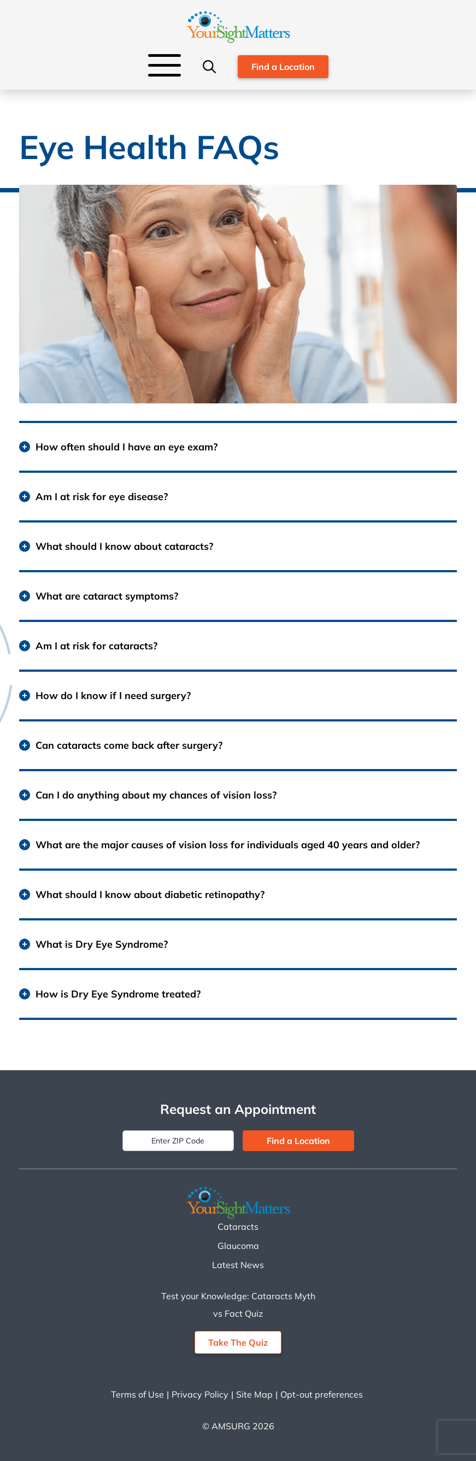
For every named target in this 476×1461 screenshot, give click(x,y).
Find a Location (283, 66)
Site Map (254, 1394)
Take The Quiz (238, 1342)
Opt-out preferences (321, 1394)
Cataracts (238, 1226)
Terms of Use (137, 1394)
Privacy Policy (200, 1394)
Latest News (238, 1264)
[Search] (209, 66)
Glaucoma (238, 1245)
